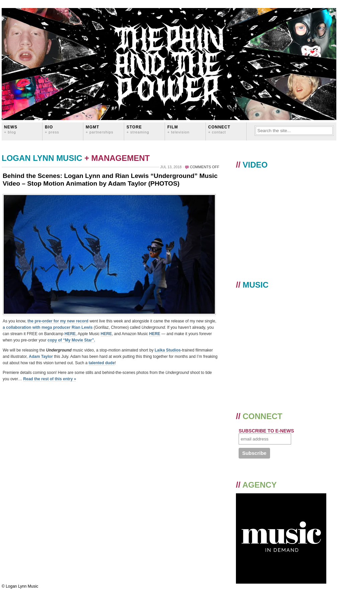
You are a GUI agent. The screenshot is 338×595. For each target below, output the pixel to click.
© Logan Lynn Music (20, 586)
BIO (52, 129)
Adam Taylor (41, 356)
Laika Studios (168, 350)
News (10, 129)
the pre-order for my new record (57, 321)
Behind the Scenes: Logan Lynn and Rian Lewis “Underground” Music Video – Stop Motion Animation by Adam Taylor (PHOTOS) (110, 179)
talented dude (102, 363)
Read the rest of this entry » (49, 379)
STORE (137, 129)
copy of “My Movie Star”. (71, 340)
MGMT (99, 129)
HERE (70, 333)
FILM (178, 129)
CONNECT (219, 129)
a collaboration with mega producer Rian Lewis (48, 327)
